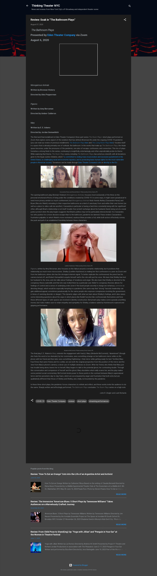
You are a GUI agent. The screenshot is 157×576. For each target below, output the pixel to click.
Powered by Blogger (78, 565)
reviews (71, 401)
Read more (121, 494)
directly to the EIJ (110, 162)
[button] (125, 20)
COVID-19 (40, 401)
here (79, 143)
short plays (81, 401)
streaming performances (99, 401)
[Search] (129, 6)
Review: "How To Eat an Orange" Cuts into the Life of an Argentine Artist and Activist (72, 474)
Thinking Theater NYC (46, 5)
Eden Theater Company (61, 35)
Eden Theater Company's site (89, 162)
